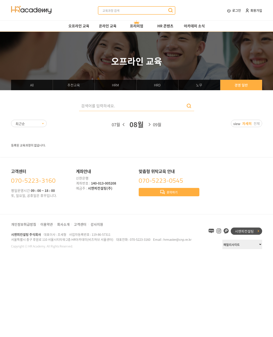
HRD (157, 84)
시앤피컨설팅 (244, 230)
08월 (136, 124)
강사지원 (97, 224)
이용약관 (46, 224)
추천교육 (73, 84)
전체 (257, 123)
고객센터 (80, 224)
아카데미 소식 (194, 25)
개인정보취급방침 (23, 224)
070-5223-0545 (161, 180)
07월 (116, 125)
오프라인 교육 (78, 25)
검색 (189, 106)
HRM (115, 84)
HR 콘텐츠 (165, 25)
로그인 (234, 10)
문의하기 (169, 192)
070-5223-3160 (33, 180)
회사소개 (63, 224)
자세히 (247, 123)
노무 (199, 84)
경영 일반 (241, 84)
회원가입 (254, 10)
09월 (157, 125)
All (32, 84)
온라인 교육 (108, 25)
